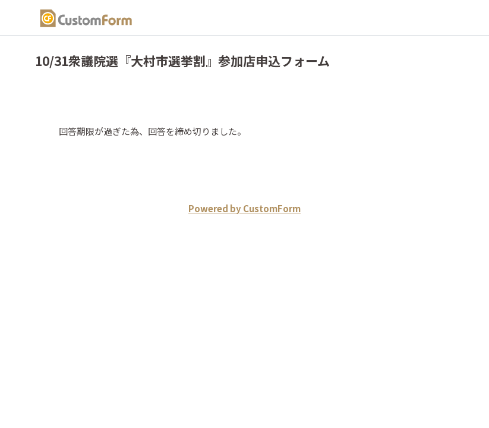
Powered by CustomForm (244, 208)
